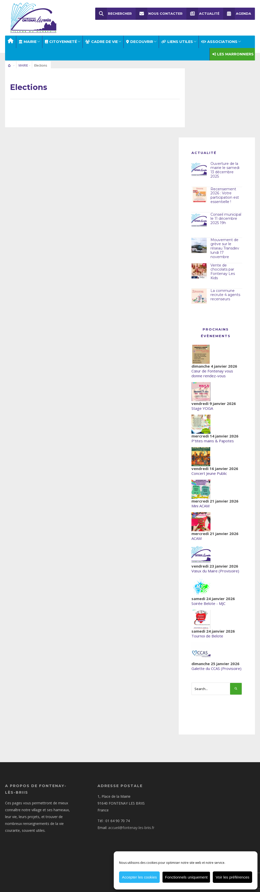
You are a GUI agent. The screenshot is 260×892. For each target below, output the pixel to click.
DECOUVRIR (139, 41)
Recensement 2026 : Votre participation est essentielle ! (224, 195)
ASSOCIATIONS (219, 41)
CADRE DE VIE (101, 41)
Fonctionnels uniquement (186, 877)
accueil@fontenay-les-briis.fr (131, 827)
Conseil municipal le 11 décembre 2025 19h (225, 218)
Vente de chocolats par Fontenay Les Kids (222, 271)
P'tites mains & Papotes (212, 440)
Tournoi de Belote (207, 635)
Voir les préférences (232, 877)
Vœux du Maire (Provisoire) (215, 570)
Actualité (202, 14)
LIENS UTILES (177, 41)
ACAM (196, 537)
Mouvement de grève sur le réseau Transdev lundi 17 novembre (224, 248)
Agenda (237, 14)
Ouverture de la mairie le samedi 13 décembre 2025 (224, 169)
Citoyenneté (61, 41)
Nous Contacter (159, 14)
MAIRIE (28, 41)
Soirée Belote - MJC (208, 602)
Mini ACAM (200, 505)
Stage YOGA (202, 407)
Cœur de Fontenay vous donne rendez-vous (212, 373)
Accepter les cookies (139, 877)
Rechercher (113, 14)
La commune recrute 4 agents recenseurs (225, 294)
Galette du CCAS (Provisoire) (216, 667)
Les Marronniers (233, 53)
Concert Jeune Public (209, 472)
